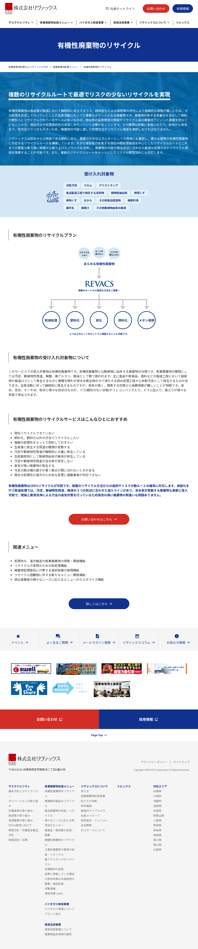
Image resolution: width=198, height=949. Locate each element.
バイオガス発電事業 (57, 904)
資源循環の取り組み (21, 820)
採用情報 (183, 8)
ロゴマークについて (93, 830)
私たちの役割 (89, 801)
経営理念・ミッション (94, 820)
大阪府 (157, 796)
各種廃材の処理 (54, 869)
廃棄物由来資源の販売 (58, 934)
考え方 (85, 791)
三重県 (157, 820)
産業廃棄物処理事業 (93, 796)
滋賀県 (157, 806)
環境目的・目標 (18, 840)
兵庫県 (157, 791)
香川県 (157, 840)
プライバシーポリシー (154, 762)
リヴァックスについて (94, 786)
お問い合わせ (156, 8)
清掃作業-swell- (54, 893)
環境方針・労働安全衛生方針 (23, 832)
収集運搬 (50, 888)
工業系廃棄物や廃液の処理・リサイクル (59, 852)
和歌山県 (158, 815)
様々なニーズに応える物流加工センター (59, 822)
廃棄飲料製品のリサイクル (59, 803)
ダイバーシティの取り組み (23, 803)
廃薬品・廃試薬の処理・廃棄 (59, 832)
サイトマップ (181, 762)
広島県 (157, 849)
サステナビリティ (19, 786)
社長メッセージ (90, 815)
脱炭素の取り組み (19, 815)
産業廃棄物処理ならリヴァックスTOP (28, 66)
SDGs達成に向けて (20, 825)
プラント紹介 (53, 914)
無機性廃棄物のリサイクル (59, 842)
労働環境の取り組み (21, 811)
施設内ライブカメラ (93, 811)
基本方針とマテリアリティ (23, 793)
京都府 (157, 801)
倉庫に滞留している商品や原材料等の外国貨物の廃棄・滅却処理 (59, 878)
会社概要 (86, 825)
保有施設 (86, 806)
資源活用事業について (58, 929)
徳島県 (157, 835)
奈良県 (157, 811)
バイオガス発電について (59, 909)
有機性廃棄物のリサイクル (59, 793)
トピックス (124, 786)
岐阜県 (157, 830)
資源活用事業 (53, 924)
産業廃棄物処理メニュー (66, 66)
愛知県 (157, 825)
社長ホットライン (122, 8)
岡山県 (157, 845)
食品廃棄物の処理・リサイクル (59, 813)
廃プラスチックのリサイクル (59, 861)
